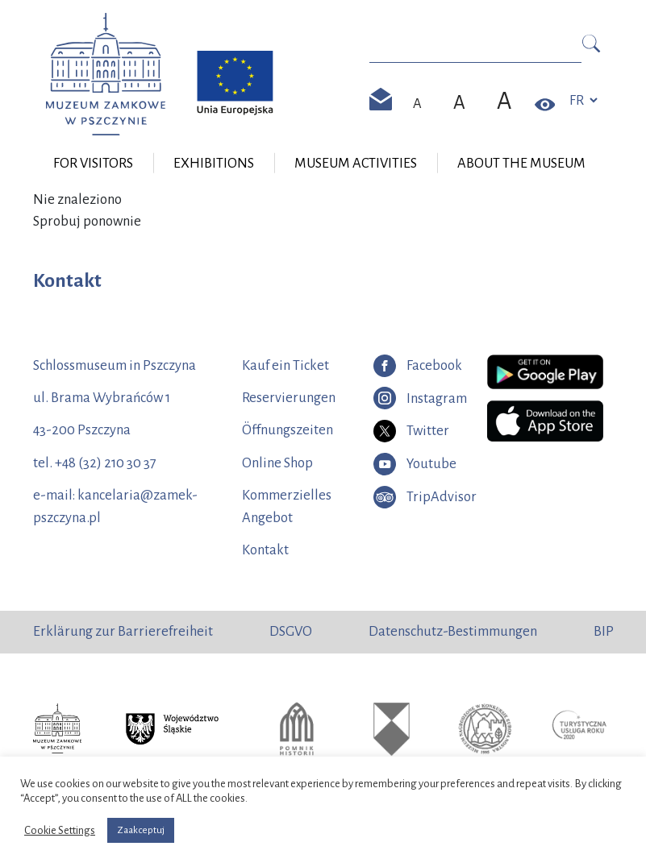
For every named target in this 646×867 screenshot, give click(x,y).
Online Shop (277, 463)
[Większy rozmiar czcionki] (459, 103)
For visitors (93, 163)
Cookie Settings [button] (59, 830)
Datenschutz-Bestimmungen (453, 631)
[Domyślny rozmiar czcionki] (417, 104)
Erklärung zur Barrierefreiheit (123, 631)
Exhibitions (213, 163)
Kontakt (265, 550)
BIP (604, 631)
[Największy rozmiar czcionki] (504, 101)
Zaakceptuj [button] (141, 830)
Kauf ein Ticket (285, 365)
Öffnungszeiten (287, 430)
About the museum (521, 163)
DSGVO (290, 631)
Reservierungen (289, 397)
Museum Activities (355, 163)
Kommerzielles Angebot (286, 506)
